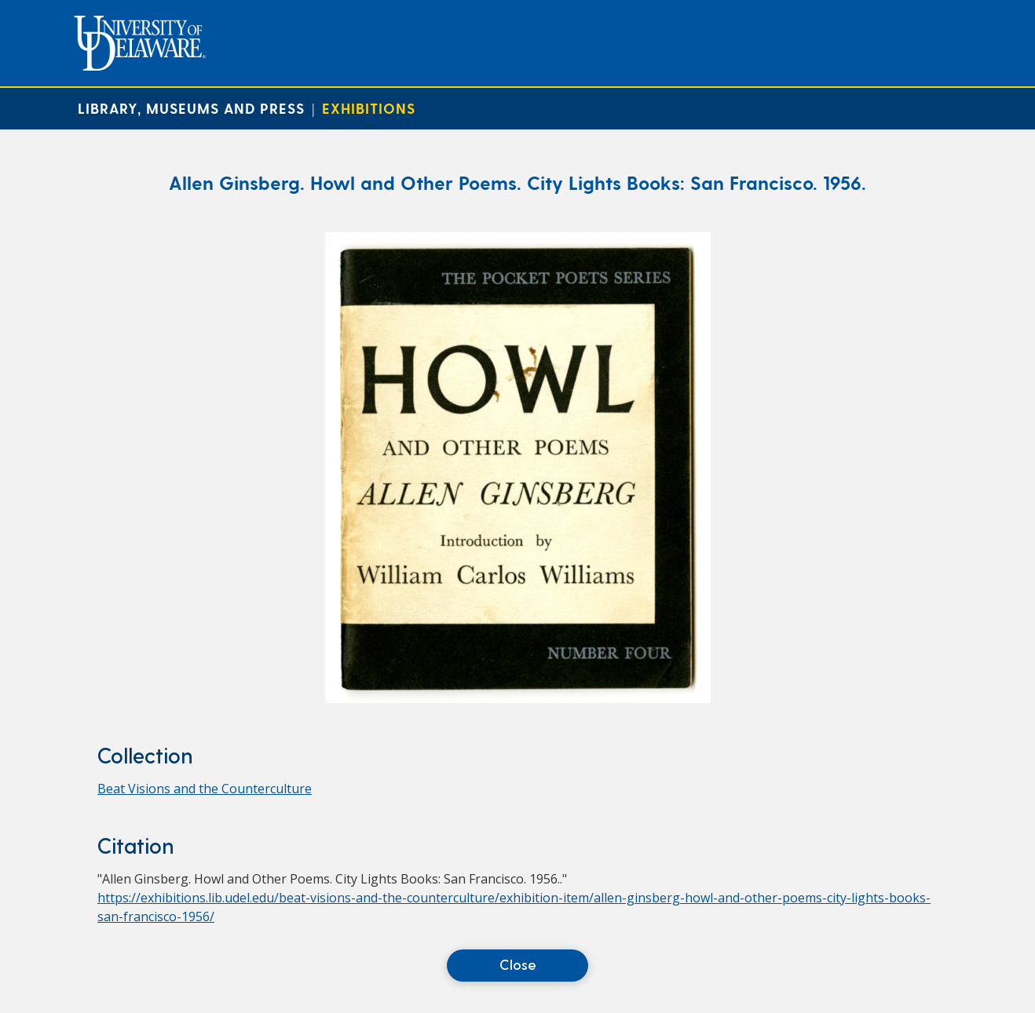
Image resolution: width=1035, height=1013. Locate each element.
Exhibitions (368, 108)
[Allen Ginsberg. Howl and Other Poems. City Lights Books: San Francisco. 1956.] (518, 698)
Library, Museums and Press (191, 108)
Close (517, 964)
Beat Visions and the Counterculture (204, 788)
